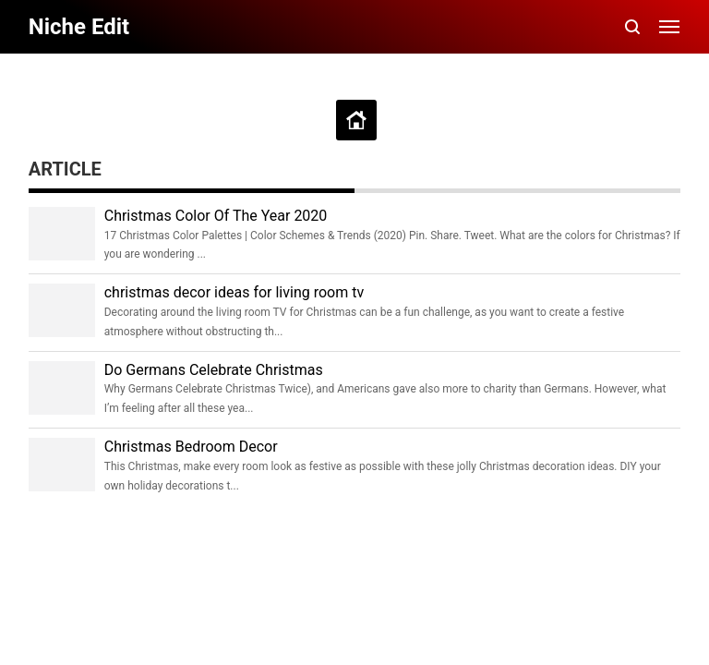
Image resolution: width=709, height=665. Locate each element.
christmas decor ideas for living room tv (234, 292)
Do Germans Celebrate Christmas (213, 370)
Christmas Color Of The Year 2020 (216, 215)
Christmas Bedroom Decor (191, 446)
